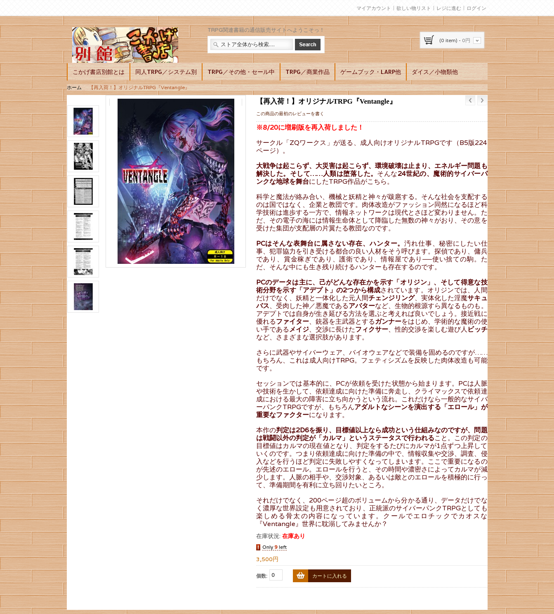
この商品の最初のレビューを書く (290, 113)
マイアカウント (373, 8)
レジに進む (448, 8)
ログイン (476, 8)
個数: (261, 576)
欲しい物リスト (413, 8)
